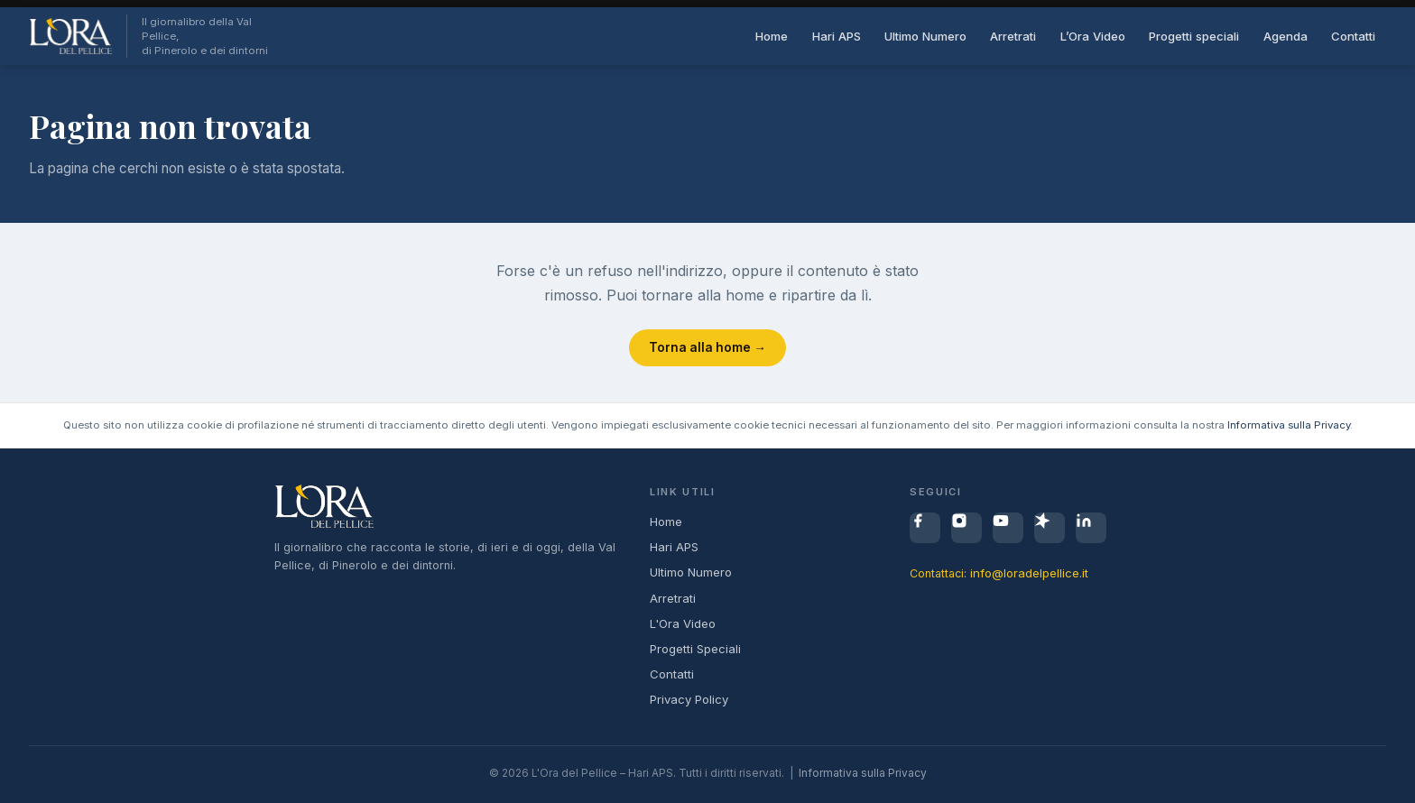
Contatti (1353, 36)
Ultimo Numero (925, 36)
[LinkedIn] (1091, 527)
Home (771, 36)
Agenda (1285, 36)
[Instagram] (966, 527)
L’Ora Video (1092, 36)
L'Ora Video (683, 623)
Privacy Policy (689, 699)
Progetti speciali (1194, 36)
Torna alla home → (707, 347)
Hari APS (836, 36)
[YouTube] (1008, 527)
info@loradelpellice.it (1029, 573)
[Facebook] (925, 527)
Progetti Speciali (695, 648)
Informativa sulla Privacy (1288, 425)
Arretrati (1013, 36)
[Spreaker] (1049, 527)
